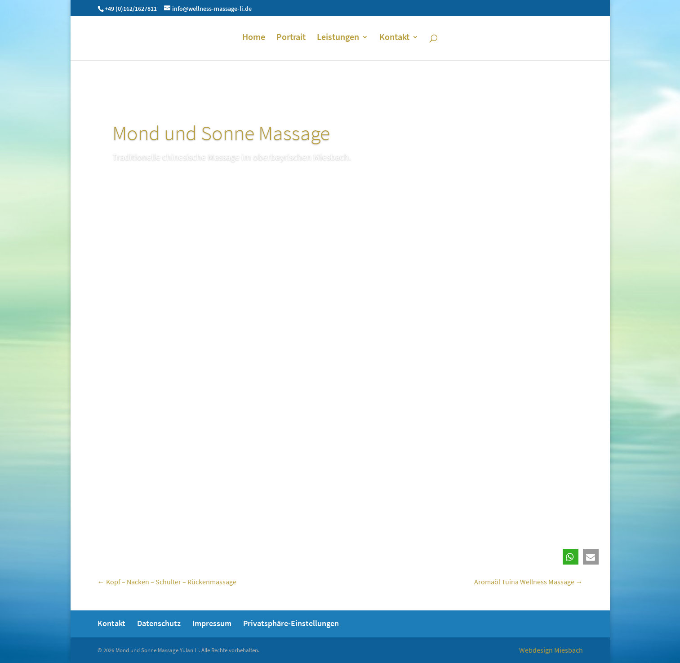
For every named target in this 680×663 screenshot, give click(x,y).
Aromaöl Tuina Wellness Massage (528, 581)
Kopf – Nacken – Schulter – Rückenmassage (167, 581)
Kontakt (394, 38)
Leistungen (338, 38)
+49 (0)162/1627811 (131, 8)
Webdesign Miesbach (551, 649)
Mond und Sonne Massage (221, 133)
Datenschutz (159, 623)
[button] (570, 557)
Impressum (211, 623)
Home (253, 38)
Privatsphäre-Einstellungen (291, 623)
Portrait (291, 38)
